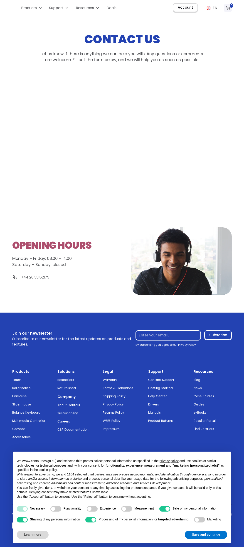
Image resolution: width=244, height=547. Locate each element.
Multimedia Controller (28, 421)
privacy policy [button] (169, 461)
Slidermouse (21, 404)
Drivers (153, 404)
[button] (31, 8)
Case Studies (204, 396)
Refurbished (66, 388)
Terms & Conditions (118, 388)
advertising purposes (188, 478)
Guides (199, 404)
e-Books (200, 412)
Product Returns (160, 421)
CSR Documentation (73, 430)
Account (185, 7)
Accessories (21, 437)
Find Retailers (204, 429)
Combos (18, 429)
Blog (197, 380)
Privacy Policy (113, 404)
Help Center (157, 396)
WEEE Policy (111, 421)
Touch (17, 380)
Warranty (110, 380)
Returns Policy (113, 412)
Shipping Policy (114, 396)
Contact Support (161, 380)
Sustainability (67, 413)
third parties (96, 474)
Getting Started (160, 388)
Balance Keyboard (26, 412)
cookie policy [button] (48, 470)
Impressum (111, 429)
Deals (111, 7)
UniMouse (19, 396)
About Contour (68, 405)
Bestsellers (65, 380)
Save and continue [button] (206, 534)
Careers (63, 421)
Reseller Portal (205, 421)
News (198, 388)
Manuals (154, 412)
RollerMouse (21, 388)
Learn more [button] (32, 534)
